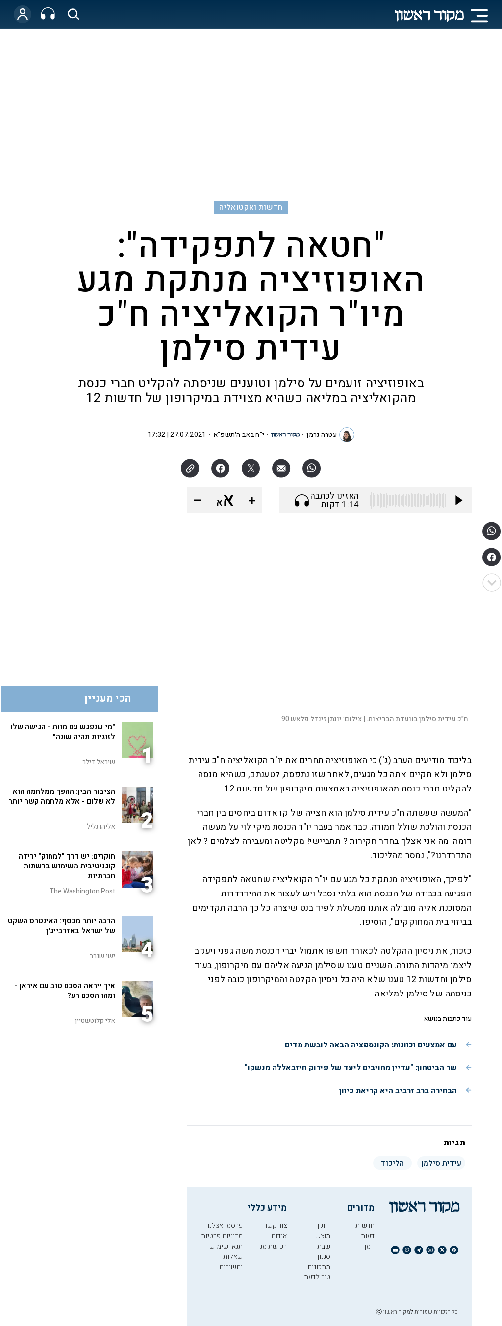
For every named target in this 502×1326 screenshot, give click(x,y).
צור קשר (275, 1226)
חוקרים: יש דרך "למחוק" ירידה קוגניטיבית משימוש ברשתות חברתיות (67, 866)
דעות (368, 1236)
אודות (279, 1236)
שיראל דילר (98, 762)
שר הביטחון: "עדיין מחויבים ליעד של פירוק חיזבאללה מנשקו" (351, 1067)
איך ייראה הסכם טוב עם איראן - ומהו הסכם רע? (65, 990)
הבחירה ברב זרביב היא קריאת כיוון (398, 1090)
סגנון (323, 1256)
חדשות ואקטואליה (250, 207)
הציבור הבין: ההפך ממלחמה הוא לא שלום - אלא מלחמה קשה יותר (61, 796)
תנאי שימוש (226, 1246)
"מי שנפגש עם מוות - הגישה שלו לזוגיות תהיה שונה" (62, 731)
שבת (323, 1246)
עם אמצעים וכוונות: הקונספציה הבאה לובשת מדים (371, 1045)
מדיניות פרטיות (222, 1236)
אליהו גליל (101, 826)
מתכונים (319, 1267)
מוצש (322, 1236)
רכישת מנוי (271, 1246)
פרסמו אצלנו (225, 1226)
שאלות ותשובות (231, 1261)
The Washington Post (82, 891)
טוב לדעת (317, 1277)
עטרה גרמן (321, 435)
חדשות (365, 1226)
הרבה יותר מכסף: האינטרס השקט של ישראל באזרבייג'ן (61, 926)
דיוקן (323, 1226)
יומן (369, 1246)
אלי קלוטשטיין (95, 1021)
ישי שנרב (102, 956)
